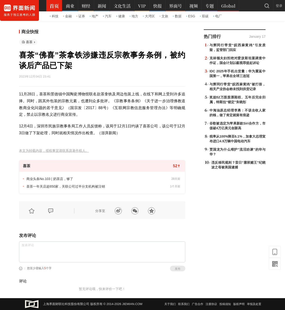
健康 (120, 16)
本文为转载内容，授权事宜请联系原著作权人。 (54, 151)
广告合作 (197, 304)
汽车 (107, 16)
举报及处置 (254, 304)
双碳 (204, 16)
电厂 (217, 16)
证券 (80, 16)
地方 (134, 16)
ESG (190, 16)
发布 (177, 268)
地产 (94, 16)
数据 (177, 16)
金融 (67, 16)
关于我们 (170, 304)
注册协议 (211, 304)
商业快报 (29, 31)
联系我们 (184, 304)
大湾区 (149, 16)
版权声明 (239, 304)
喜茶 (29, 42)
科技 (54, 16)
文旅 (164, 16)
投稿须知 (225, 304)
